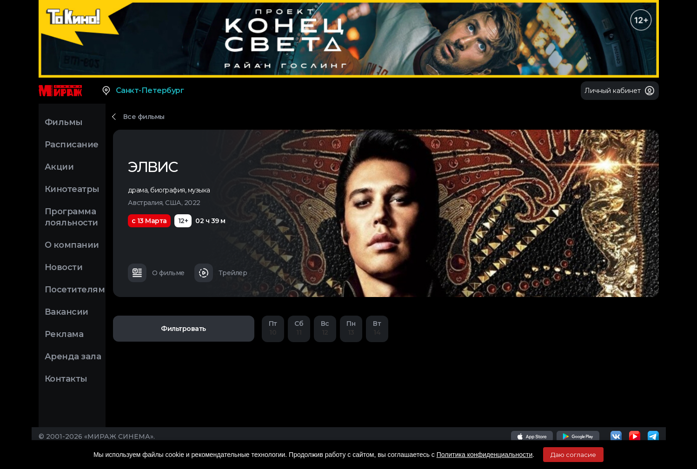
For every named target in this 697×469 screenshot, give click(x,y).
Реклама (64, 334)
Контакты (66, 379)
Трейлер (220, 273)
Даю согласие (573, 454)
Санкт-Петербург (142, 90)
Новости (64, 267)
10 (273, 328)
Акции (59, 167)
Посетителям (75, 289)
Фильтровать (183, 328)
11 (299, 328)
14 (377, 328)
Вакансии (66, 312)
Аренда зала (73, 356)
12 (325, 328)
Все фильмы (144, 116)
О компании (72, 245)
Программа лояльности (71, 217)
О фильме (156, 273)
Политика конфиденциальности (485, 454)
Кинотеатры (72, 189)
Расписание (72, 144)
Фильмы (64, 122)
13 (351, 328)
